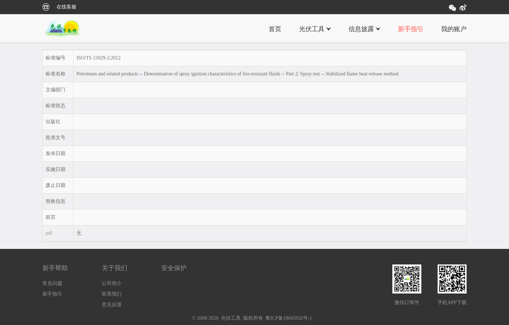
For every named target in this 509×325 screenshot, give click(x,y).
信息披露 (361, 29)
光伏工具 (311, 29)
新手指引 (410, 29)
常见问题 (52, 283)
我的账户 (454, 29)
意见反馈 (112, 304)
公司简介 (112, 283)
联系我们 (112, 294)
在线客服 (66, 7)
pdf (49, 233)
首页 (275, 29)
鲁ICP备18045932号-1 (288, 318)
